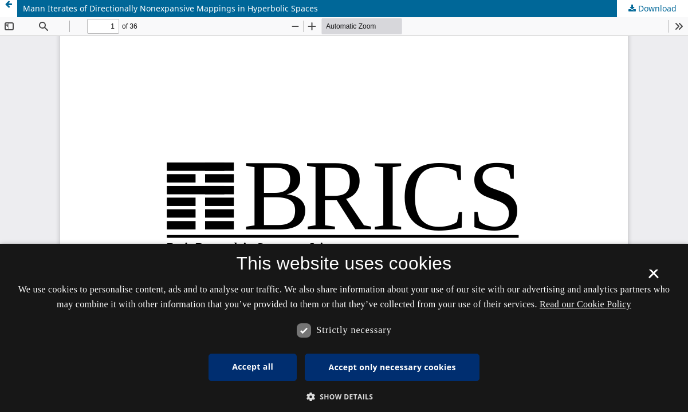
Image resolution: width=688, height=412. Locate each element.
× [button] (653, 278)
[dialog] (344, 328)
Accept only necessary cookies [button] (392, 367)
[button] (344, 397)
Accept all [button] (252, 366)
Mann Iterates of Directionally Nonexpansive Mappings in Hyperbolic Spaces (170, 8)
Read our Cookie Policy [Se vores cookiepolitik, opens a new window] (585, 304)
